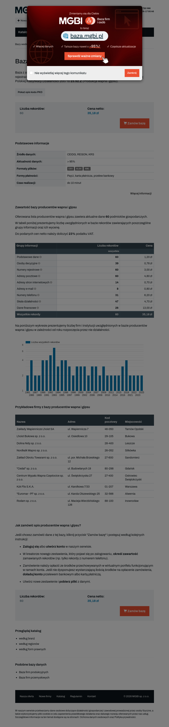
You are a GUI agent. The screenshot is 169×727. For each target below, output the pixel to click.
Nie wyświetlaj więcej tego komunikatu (61, 73)
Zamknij (132, 73)
